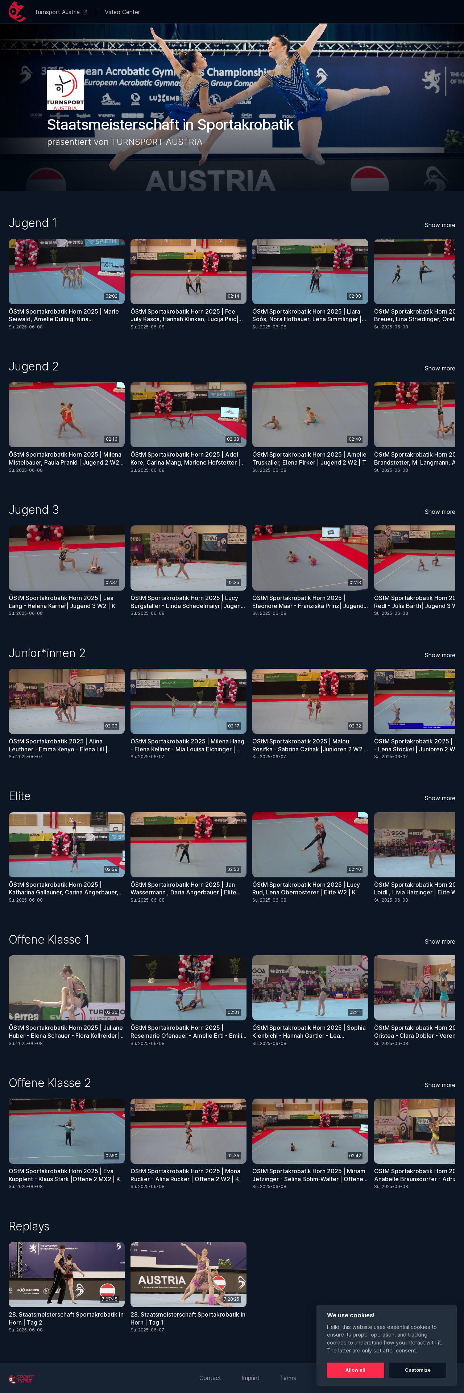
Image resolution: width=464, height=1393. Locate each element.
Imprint (250, 1377)
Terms (288, 1377)
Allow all (355, 1370)
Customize (418, 1370)
